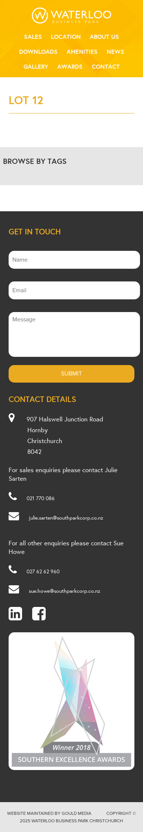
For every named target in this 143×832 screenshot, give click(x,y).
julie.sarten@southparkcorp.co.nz (66, 517)
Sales (33, 36)
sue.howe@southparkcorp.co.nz (64, 591)
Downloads (38, 51)
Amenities (82, 51)
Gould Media (76, 813)
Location (66, 36)
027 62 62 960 (43, 571)
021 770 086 (41, 498)
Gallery (36, 66)
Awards (70, 66)
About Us (104, 36)
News (115, 51)
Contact (106, 66)
